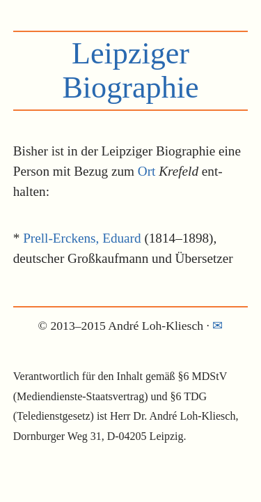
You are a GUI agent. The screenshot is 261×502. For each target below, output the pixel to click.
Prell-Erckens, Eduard (82, 238)
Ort (147, 171)
